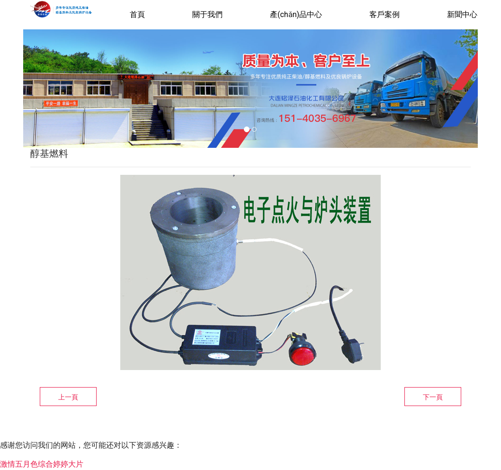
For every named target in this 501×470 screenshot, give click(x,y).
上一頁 (68, 397)
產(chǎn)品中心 (296, 14)
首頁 (137, 14)
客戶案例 (384, 14)
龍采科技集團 (353, 434)
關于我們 (207, 14)
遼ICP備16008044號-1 (263, 434)
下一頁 (433, 397)
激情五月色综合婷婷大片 (41, 464)
